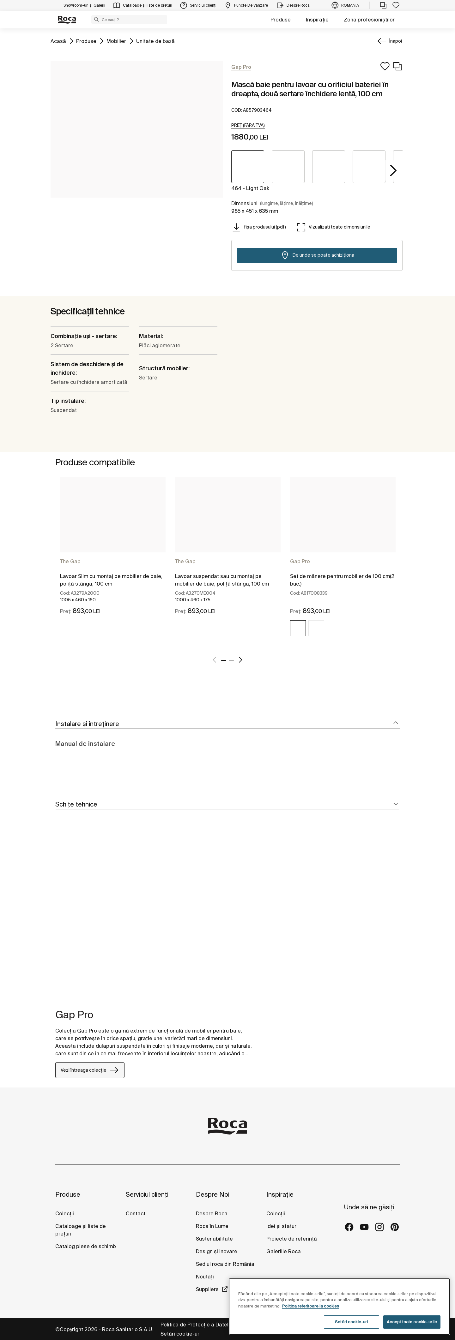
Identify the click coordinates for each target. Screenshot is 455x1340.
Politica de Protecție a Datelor (198, 1324)
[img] (298, 628)
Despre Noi (212, 1194)
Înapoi (395, 41)
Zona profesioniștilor (369, 19)
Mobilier (116, 40)
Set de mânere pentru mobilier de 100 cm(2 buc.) (342, 580)
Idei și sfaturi (282, 1226)
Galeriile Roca (283, 1251)
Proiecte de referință (291, 1239)
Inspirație (317, 19)
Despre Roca (212, 1213)
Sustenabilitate (214, 1239)
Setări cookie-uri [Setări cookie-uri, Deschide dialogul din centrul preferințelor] (351, 1321)
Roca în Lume (212, 1226)
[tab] (227, 724)
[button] (96, 19)
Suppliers (207, 1289)
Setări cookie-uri (181, 1334)
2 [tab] (231, 660)
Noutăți (205, 1276)
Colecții (64, 1213)
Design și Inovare (216, 1251)
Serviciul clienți (147, 1194)
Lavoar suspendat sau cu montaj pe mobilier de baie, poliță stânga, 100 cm (222, 580)
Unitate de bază (155, 40)
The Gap (70, 561)
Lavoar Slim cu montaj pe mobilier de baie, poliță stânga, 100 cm (111, 580)
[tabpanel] (112, 562)
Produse (280, 19)
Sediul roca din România (225, 1264)
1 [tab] (223, 660)
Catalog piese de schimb (85, 1246)
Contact (135, 1213)
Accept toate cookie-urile (412, 1321)
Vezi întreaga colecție (90, 1070)
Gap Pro (300, 561)
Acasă (58, 40)
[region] (339, 1306)
